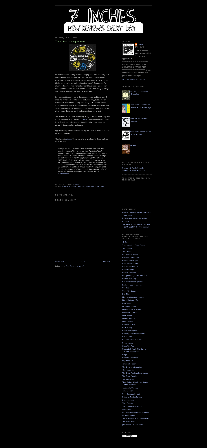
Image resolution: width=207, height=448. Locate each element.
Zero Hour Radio (128, 421)
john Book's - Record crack (132, 425)
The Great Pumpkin (130, 376)
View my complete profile (134, 79)
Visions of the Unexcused (132, 406)
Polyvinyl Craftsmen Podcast (133, 334)
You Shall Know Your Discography (135, 418)
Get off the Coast (128, 291)
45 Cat (124, 242)
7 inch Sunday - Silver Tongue (133, 245)
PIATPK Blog (127, 328)
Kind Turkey (127, 303)
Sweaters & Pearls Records (133, 168)
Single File (126, 355)
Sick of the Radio (128, 346)
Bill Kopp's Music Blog (130, 257)
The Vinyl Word (128, 379)
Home (83, 261)
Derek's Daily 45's (129, 273)
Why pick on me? (129, 415)
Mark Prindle (127, 315)
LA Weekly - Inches (129, 306)
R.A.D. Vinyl (127, 337)
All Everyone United (130, 254)
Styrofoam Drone (128, 361)
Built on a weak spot (130, 260)
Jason (140, 44)
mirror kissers (69, 186)
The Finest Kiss (128, 370)
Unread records (128, 400)
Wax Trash (126, 409)
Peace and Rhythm (129, 331)
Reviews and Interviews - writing (134, 218)
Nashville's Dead (128, 325)
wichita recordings (95, 186)
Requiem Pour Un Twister (132, 340)
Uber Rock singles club (131, 394)
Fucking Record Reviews (132, 285)
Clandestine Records (130, 266)
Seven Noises (127, 343)
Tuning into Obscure (130, 388)
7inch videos (127, 251)
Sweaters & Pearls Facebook (133, 170)
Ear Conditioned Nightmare (132, 282)
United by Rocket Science (132, 397)
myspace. (84, 119)
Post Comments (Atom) (75, 266)
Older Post (106, 261)
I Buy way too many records (133, 297)
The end (132, 145)
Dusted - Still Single (130, 279)
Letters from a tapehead (131, 309)
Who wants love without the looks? (135, 412)
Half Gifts (125, 294)
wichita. (69, 139)
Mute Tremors (127, 322)
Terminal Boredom (129, 364)
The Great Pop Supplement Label (135, 373)
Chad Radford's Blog (130, 263)
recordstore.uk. (64, 174)
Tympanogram (127, 391)
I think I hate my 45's (130, 300)
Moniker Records (128, 318)
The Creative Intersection (132, 367)
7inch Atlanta (127, 248)
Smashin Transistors (130, 358)
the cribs (81, 186)
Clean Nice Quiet (128, 270)
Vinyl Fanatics (127, 403)
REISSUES (126, 221)
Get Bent (125, 288)
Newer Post (59, 261)
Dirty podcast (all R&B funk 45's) (134, 276)
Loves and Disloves (130, 312)
